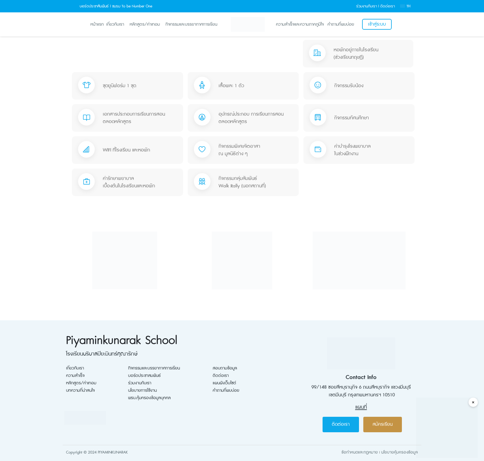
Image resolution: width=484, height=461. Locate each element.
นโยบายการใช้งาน (142, 390)
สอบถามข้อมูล (225, 368)
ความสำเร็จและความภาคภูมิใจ (300, 24)
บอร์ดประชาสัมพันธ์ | (95, 6)
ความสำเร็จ (75, 375)
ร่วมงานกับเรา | (367, 6)
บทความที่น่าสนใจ (80, 390)
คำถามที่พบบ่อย (341, 24)
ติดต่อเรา (387, 6)
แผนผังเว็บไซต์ (224, 383)
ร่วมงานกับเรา (139, 383)
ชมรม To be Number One (132, 6)
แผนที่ (361, 407)
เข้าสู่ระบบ (377, 24)
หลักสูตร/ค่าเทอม (145, 24)
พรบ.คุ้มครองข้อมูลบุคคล (149, 398)
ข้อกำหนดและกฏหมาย (359, 452)
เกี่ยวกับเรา (115, 24)
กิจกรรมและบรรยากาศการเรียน (191, 24)
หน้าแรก (97, 24)
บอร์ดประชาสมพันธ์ (144, 375)
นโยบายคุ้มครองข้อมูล (399, 452)
